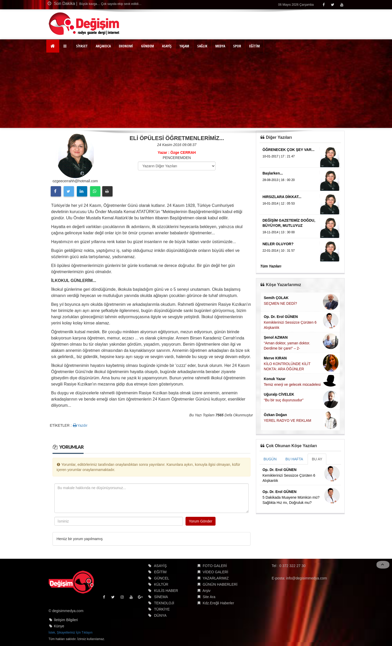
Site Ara (209, 597)
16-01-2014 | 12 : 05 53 (279, 203)
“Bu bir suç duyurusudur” (284, 400)
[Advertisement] (196, 91)
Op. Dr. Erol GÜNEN (281, 317)
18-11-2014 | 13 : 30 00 (279, 232)
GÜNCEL (161, 578)
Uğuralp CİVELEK (279, 394)
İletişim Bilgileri (66, 620)
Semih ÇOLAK (276, 298)
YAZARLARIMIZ (216, 578)
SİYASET (82, 45)
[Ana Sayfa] (53, 46)
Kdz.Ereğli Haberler (218, 603)
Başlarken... (273, 173)
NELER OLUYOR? (278, 244)
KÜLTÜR (161, 584)
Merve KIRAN (275, 358)
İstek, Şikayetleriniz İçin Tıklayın (71, 632)
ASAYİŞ (167, 45)
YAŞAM (184, 45)
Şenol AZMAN (276, 337)
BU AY (317, 459)
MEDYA (220, 45)
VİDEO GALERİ (215, 572)
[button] (65, 46)
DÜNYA (160, 615)
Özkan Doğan (275, 415)
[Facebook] (323, 4)
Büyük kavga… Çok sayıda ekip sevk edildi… (110, 4)
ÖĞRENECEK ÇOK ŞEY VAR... (289, 150)
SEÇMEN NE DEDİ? (280, 303)
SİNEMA (161, 597)
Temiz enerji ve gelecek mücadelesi (292, 384)
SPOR (237, 45)
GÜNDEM (147, 45)
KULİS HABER (166, 591)
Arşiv (206, 591)
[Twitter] (332, 4)
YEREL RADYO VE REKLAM (287, 420)
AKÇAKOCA (103, 45)
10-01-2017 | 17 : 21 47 (279, 156)
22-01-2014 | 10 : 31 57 (279, 250)
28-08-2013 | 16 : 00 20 (279, 180)
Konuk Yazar (275, 379)
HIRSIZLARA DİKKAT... (282, 197)
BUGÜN (270, 459)
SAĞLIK (202, 45)
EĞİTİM (254, 45)
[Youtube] (341, 4)
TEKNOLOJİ (164, 603)
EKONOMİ (126, 45)
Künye (59, 626)
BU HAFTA (294, 459)
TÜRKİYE (162, 609)
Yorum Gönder (200, 521)
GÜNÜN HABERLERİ (220, 584)
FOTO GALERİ (215, 566)
